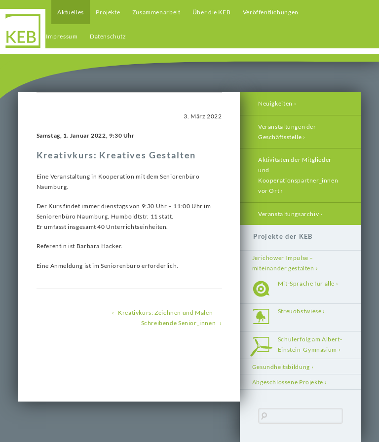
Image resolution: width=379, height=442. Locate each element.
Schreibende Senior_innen (178, 323)
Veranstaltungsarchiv (288, 214)
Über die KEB (211, 12)
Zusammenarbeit (156, 12)
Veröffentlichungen (271, 12)
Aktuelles (70, 12)
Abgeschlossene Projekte (287, 382)
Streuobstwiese (300, 311)
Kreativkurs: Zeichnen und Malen (165, 312)
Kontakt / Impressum (48, 36)
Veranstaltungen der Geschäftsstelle (287, 132)
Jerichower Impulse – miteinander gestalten (283, 263)
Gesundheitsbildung (281, 366)
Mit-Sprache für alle (306, 283)
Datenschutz (108, 36)
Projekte (108, 12)
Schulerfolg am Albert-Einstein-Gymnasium (310, 344)
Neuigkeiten (275, 103)
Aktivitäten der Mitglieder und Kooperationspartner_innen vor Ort (298, 175)
